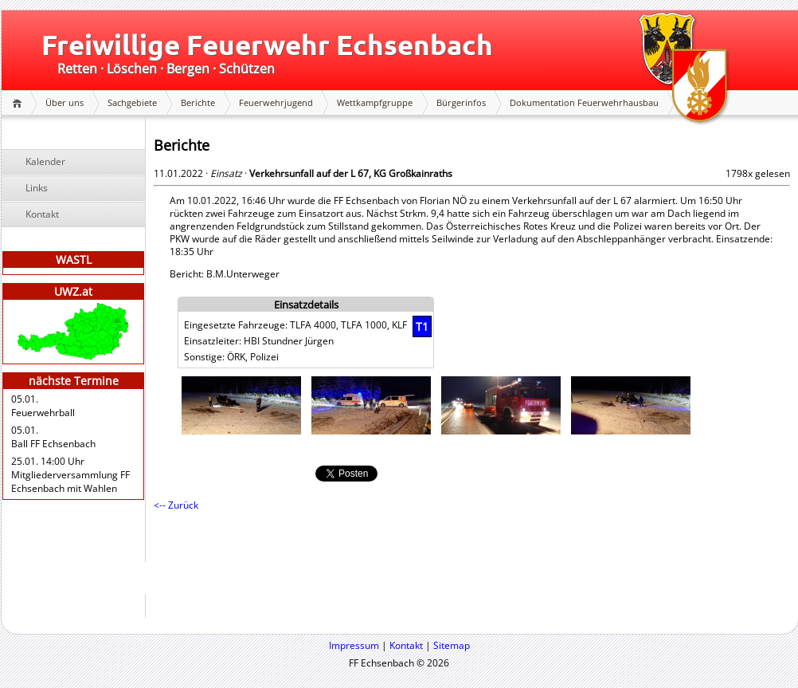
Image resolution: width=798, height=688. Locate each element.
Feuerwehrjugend (276, 102)
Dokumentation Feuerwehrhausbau (584, 102)
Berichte (198, 102)
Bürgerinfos (461, 102)
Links (36, 188)
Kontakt (42, 214)
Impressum (354, 645)
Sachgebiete (132, 102)
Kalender (45, 161)
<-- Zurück (176, 505)
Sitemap (451, 645)
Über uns (64, 102)
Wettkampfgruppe (375, 102)
